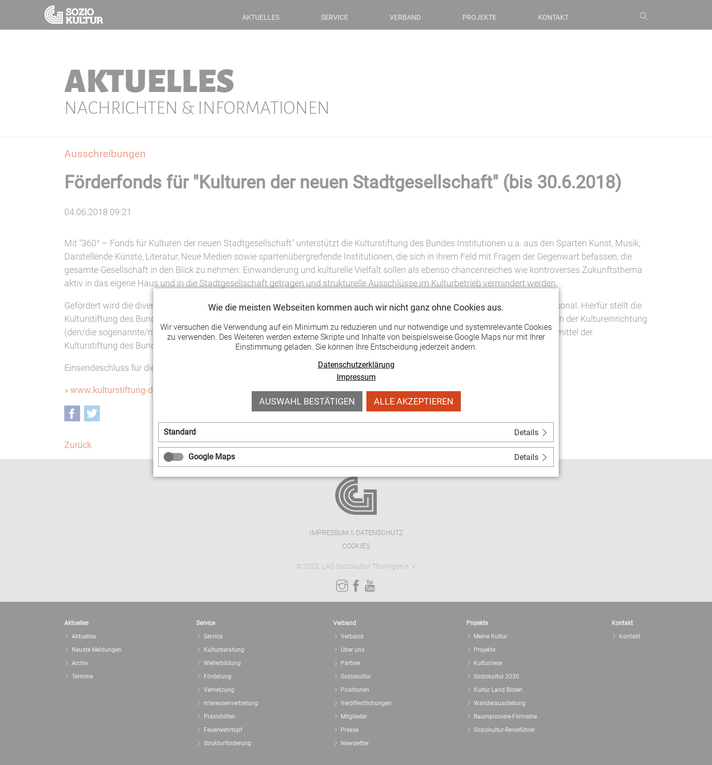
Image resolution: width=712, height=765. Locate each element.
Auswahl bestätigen (307, 401)
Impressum (356, 377)
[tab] (356, 432)
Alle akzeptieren (413, 401)
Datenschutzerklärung (356, 364)
